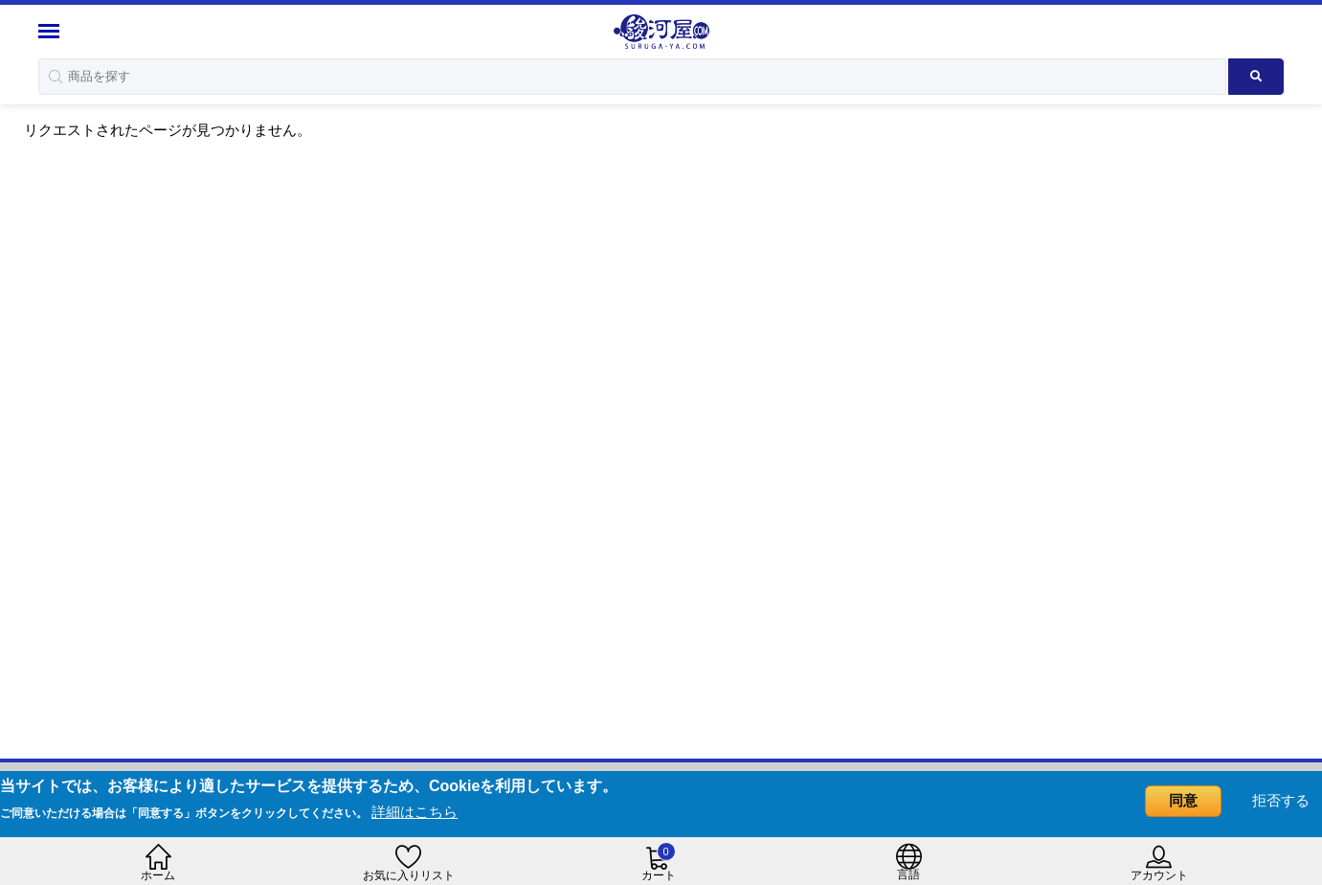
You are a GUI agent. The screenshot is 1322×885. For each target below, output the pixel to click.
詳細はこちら (414, 812)
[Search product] (1256, 76)
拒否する (1281, 800)
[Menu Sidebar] (51, 31)
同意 (1183, 800)
